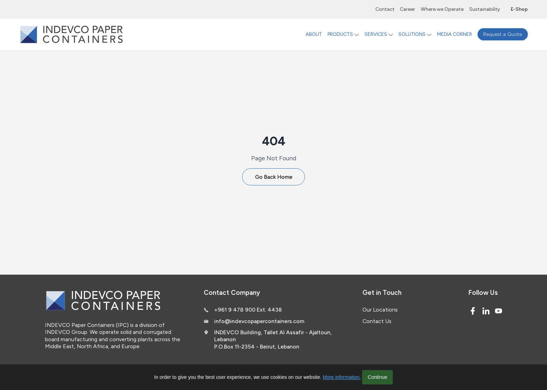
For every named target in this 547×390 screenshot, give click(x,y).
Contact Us (376, 321)
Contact (385, 9)
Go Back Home (273, 177)
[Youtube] (498, 310)
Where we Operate (442, 9)
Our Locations (380, 309)
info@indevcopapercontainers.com (259, 321)
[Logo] (71, 34)
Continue (377, 377)
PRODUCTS (340, 34)
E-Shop (519, 9)
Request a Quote (502, 34)
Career (407, 9)
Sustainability (484, 9)
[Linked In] (485, 310)
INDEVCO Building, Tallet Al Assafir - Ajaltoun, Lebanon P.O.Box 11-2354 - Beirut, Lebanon (273, 339)
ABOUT (314, 34)
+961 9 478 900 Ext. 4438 (248, 309)
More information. (342, 377)
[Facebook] (472, 310)
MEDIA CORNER (454, 34)
